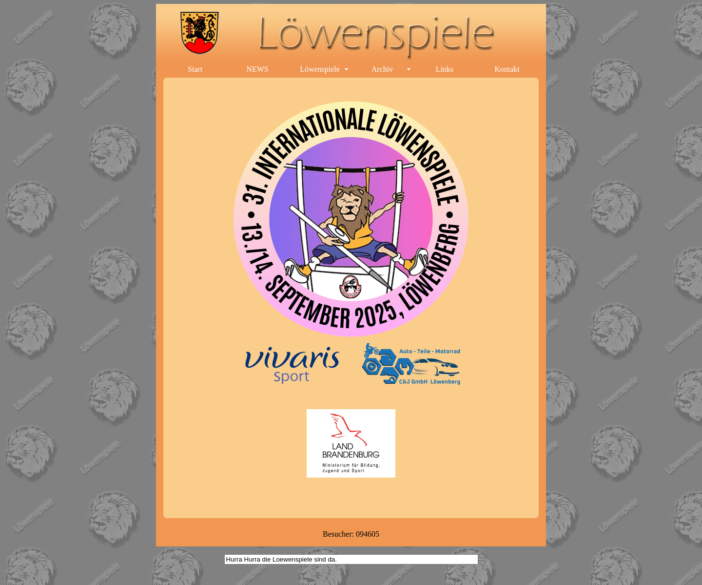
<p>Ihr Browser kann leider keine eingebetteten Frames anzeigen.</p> (351, 299)
